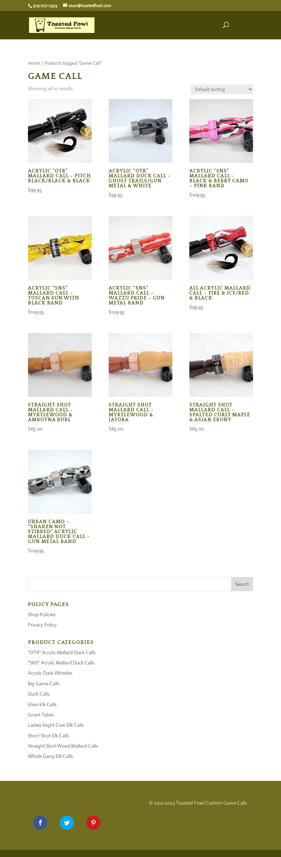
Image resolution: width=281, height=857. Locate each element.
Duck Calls (39, 694)
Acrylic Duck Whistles (50, 673)
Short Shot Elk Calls (48, 735)
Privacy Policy (42, 625)
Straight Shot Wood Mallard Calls (63, 746)
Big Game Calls (43, 683)
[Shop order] (222, 89)
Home (34, 63)
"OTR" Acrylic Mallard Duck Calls (62, 652)
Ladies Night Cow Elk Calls (56, 725)
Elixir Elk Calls (42, 704)
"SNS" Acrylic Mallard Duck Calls (61, 662)
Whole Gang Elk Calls (50, 756)
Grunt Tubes (41, 715)
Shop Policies (42, 614)
